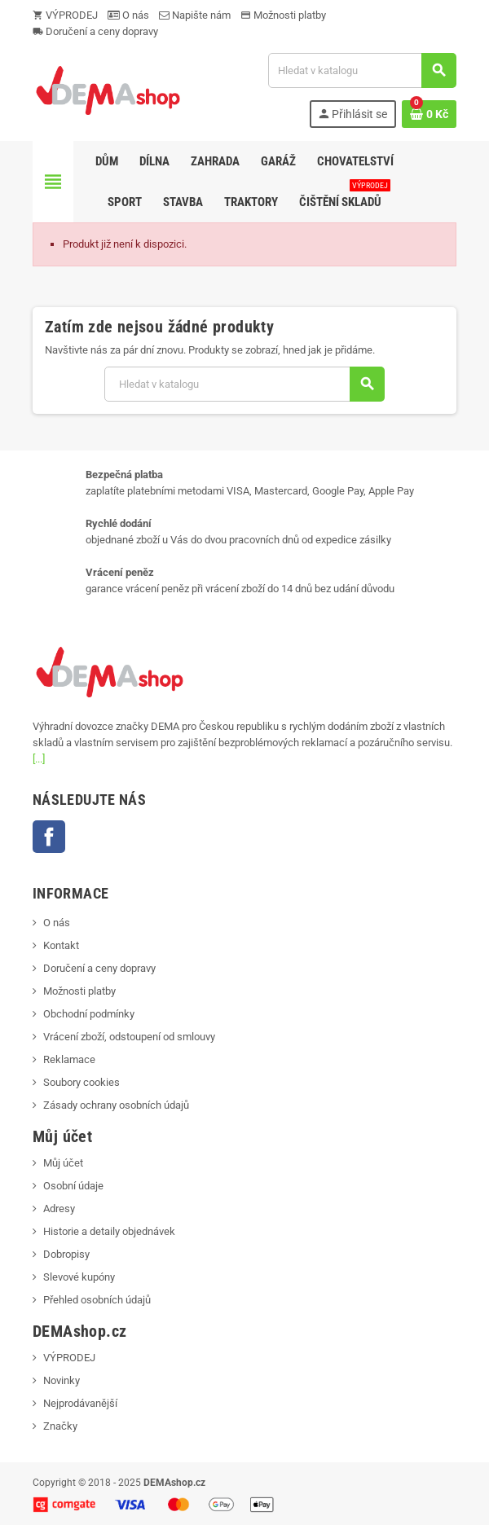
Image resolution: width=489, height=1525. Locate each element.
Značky (60, 1426)
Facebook (49, 836)
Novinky (61, 1380)
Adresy (59, 1208)
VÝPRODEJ (65, 15)
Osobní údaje (73, 1186)
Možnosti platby (283, 15)
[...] (39, 759)
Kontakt (61, 945)
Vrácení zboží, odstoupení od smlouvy (129, 1037)
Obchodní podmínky (88, 1014)
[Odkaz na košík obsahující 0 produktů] (429, 114)
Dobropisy (66, 1254)
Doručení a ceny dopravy (95, 31)
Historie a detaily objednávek (109, 1231)
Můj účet (63, 1163)
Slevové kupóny (79, 1277)
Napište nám (195, 15)
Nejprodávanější (80, 1403)
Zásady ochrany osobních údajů (116, 1105)
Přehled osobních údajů (97, 1300)
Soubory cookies (81, 1082)
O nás (128, 15)
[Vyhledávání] (362, 70)
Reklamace (69, 1059)
